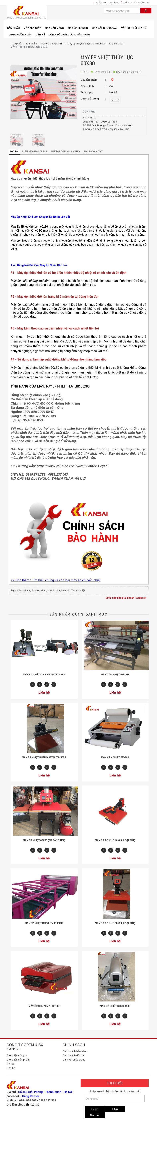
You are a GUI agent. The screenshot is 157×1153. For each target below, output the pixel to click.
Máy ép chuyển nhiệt (52, 43)
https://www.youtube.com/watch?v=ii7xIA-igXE (72, 466)
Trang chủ (16, 43)
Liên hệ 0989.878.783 (34, 151)
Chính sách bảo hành (75, 1051)
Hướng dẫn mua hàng (65, 151)
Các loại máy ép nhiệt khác (31, 590)
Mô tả (14, 151)
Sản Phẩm (31, 43)
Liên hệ (11, 1068)
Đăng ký (145, 2)
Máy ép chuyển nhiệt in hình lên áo (86, 43)
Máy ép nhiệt (78, 590)
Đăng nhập (130, 2)
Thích (84, 71)
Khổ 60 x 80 (115, 43)
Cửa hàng (89, 111)
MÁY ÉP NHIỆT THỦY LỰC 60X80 (29, 47)
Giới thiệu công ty (17, 1055)
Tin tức (11, 1063)
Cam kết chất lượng (74, 1059)
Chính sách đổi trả (73, 1055)
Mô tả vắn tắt (93, 151)
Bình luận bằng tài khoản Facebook (126, 598)
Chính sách (74, 1045)
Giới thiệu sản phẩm (18, 1059)
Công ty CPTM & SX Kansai (25, 1047)
